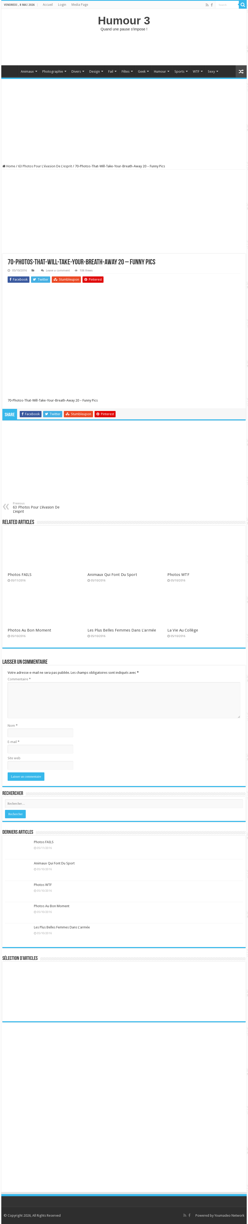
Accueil (48, 5)
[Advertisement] (124, 48)
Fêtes (126, 71)
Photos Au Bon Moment (29, 630)
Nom (13, 726)
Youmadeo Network (229, 1215)
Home (11, 70)
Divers (76, 71)
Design (94, 71)
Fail (110, 71)
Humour (160, 71)
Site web (14, 758)
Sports (179, 71)
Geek (142, 71)
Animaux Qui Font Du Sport (112, 574)
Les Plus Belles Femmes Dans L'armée (121, 630)
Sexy (211, 71)
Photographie (52, 71)
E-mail (13, 742)
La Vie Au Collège (182, 630)
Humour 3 (124, 20)
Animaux (27, 71)
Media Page (79, 5)
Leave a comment (58, 270)
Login (62, 5)
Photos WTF (178, 574)
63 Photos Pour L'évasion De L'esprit (45, 166)
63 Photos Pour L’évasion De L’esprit (40, 508)
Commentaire (19, 679)
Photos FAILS (20, 574)
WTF (196, 71)
